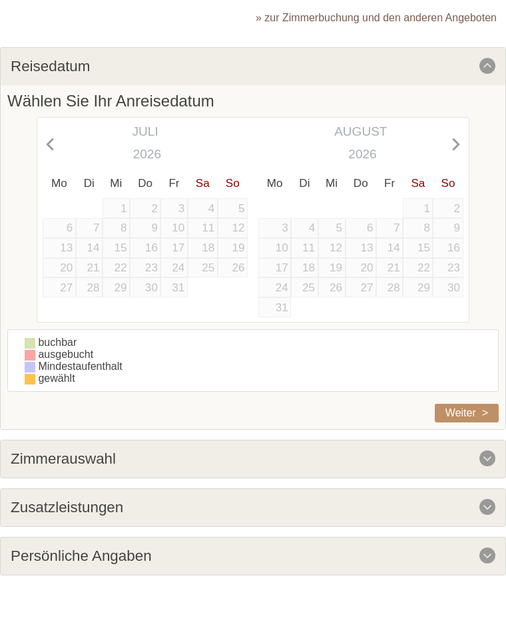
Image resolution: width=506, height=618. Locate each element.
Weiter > (466, 412)
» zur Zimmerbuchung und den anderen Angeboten (376, 17)
